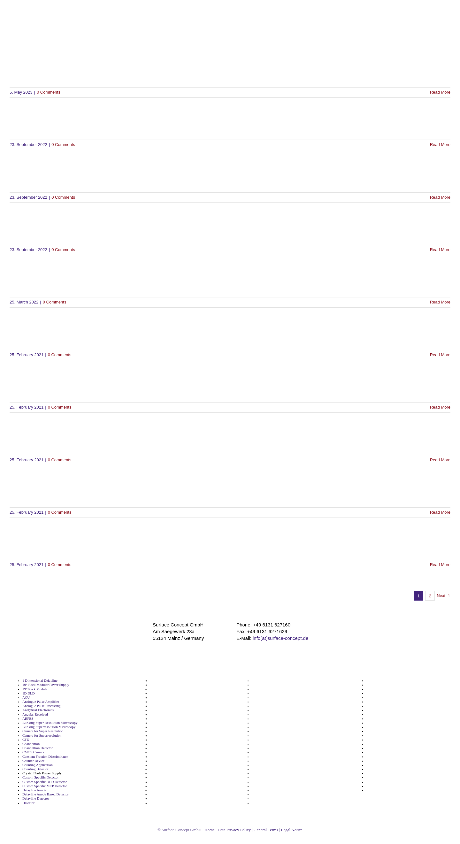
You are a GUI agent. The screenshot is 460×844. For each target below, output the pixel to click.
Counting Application (38, 765)
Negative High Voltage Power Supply (282, 693)
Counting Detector (36, 769)
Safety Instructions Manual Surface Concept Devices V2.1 (140, 545)
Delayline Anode (35, 790)
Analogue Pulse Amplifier (42, 701)
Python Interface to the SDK (73, 388)
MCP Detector (161, 798)
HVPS (154, 765)
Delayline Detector (37, 798)
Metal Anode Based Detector (173, 803)
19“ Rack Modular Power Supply (47, 684)
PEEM (256, 718)
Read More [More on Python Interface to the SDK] (440, 407)
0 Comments (51, 92)
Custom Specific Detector (42, 777)
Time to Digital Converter (387, 739)
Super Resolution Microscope (390, 693)
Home (207, 829)
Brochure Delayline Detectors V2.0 (88, 72)
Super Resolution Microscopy (390, 697)
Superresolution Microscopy (389, 705)
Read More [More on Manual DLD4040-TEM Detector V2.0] (440, 302)
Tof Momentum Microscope (389, 756)
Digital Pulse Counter (167, 693)
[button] (451, 68)
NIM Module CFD (266, 705)
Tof (369, 743)
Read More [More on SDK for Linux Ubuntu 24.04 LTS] (440, 197)
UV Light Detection (381, 773)
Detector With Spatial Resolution (177, 684)
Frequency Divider (165, 743)
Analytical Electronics (39, 710)
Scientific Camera (266, 760)
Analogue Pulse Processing (44, 705)
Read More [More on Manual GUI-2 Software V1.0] (440, 460)
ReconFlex (260, 752)
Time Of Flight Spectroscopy (389, 731)
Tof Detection (377, 748)
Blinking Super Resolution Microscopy (52, 722)
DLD (153, 697)
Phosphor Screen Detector (274, 722)
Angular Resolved (36, 714)
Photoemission (264, 735)
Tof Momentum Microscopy (389, 760)
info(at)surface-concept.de (280, 638)
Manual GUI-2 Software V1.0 (74, 440)
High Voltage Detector (168, 760)
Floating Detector (164, 731)
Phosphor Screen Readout (273, 727)
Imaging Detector (164, 769)
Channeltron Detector (39, 748)
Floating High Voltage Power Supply (180, 735)
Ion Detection (161, 773)
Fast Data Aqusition (166, 722)
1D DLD (27, 693)
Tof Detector (376, 752)
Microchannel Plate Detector (275, 680)
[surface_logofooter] (104, 624)
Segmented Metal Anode (272, 790)
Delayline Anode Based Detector (47, 794)
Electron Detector (164, 705)
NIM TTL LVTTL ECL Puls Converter (280, 714)
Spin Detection (378, 680)
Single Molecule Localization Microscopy (285, 794)
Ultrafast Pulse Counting (386, 769)
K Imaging (158, 781)
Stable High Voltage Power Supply (394, 689)
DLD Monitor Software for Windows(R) (97, 335)
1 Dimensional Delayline (41, 680)
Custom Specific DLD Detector (46, 781)
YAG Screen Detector (383, 790)
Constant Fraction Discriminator (47, 756)
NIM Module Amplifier (270, 701)
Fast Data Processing (167, 727)
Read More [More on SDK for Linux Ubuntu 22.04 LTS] (440, 249)
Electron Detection (165, 701)
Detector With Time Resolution (175, 689)
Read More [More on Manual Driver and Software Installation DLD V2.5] (440, 512)
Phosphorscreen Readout (273, 731)
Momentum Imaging (268, 684)
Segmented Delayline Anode (275, 781)
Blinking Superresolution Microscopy (51, 727)
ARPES (27, 718)
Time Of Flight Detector (385, 727)
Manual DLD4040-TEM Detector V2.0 (94, 282)
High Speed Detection (168, 752)
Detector (29, 803)
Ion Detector (160, 777)
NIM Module (262, 697)
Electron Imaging (164, 710)
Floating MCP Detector (168, 739)
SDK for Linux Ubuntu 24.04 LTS (83, 177)
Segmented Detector (269, 786)
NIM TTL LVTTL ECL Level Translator (281, 710)
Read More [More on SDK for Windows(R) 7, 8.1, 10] (440, 144)
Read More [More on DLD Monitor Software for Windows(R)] (440, 354)
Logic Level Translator (168, 790)
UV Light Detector (380, 777)
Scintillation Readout (269, 773)
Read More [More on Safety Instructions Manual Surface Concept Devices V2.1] (440, 564)
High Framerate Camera (169, 748)
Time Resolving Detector (386, 735)
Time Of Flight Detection (386, 722)
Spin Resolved (377, 684)
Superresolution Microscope (389, 701)
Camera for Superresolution (44, 735)
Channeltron (32, 743)
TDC (369, 710)
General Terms (271, 829)
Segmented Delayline (269, 777)
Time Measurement (382, 718)
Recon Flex (261, 748)
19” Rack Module (35, 689)
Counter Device (34, 760)
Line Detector (161, 786)
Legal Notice (300, 829)
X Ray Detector (378, 786)
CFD (25, 739)
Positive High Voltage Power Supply (281, 743)
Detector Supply (163, 680)
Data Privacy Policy (236, 829)
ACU (25, 697)
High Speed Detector (167, 756)
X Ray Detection (379, 781)
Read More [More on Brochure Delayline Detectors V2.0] (440, 92)
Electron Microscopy (167, 714)
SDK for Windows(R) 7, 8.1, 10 (77, 125)
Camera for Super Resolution (45, 731)
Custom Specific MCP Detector (46, 786)
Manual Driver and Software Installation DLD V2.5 (122, 492)
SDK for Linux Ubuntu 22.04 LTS (83, 230)
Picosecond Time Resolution (275, 739)
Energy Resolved (163, 718)
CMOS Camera (33, 752)
